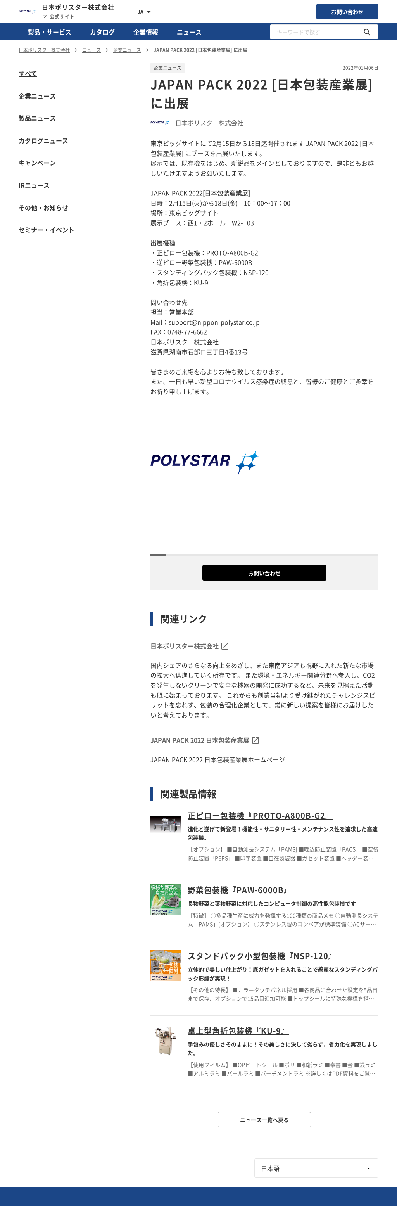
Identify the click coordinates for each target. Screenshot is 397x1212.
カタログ (102, 31)
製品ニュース (37, 118)
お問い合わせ (347, 12)
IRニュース (34, 185)
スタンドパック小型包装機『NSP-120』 (262, 955)
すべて (28, 73)
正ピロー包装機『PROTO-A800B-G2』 (260, 815)
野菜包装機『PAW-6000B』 (240, 890)
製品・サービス (49, 31)
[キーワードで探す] (367, 32)
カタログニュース (43, 140)
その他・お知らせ (43, 207)
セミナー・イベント (46, 229)
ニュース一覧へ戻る (264, 1120)
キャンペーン (37, 162)
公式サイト (58, 16)
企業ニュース (37, 95)
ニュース (189, 31)
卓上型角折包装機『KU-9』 (238, 1030)
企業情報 (145, 31)
